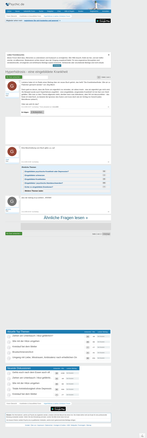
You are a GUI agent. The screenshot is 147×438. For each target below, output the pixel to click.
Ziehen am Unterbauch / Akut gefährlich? (32, 335)
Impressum (40, 425)
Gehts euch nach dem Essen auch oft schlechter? (37, 372)
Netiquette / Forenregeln (78, 425)
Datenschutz (48, 425)
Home (9, 11)
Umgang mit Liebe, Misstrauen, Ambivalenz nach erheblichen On (44, 357)
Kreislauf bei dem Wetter (24, 346)
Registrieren (94, 11)
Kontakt (27, 425)
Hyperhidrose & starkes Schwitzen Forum (57, 403)
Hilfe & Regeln (69, 11)
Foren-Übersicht (12, 403)
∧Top (142, 435)
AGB (68, 425)
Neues (17, 11)
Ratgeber (50, 11)
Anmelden (105, 11)
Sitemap (88, 425)
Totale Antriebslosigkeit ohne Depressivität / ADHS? (38, 388)
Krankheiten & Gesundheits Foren (30, 403)
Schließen (57, 65)
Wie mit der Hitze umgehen (26, 341)
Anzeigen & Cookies (60, 425)
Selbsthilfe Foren (29, 11)
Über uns (33, 425)
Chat (59, 11)
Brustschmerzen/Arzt (22, 352)
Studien (80, 11)
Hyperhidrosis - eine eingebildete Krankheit (36, 72)
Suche (41, 11)
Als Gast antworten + (13, 77)
